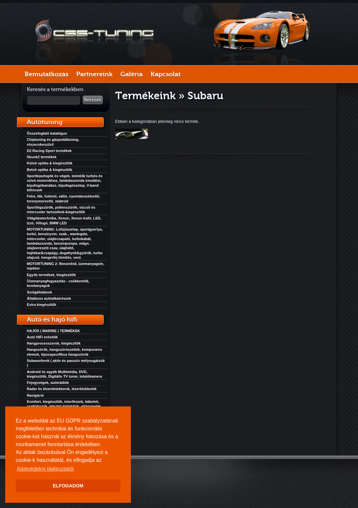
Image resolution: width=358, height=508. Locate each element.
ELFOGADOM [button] (68, 485)
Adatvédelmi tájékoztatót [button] (45, 469)
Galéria (131, 74)
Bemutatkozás (46, 74)
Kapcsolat (166, 74)
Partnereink (94, 74)
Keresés (92, 100)
